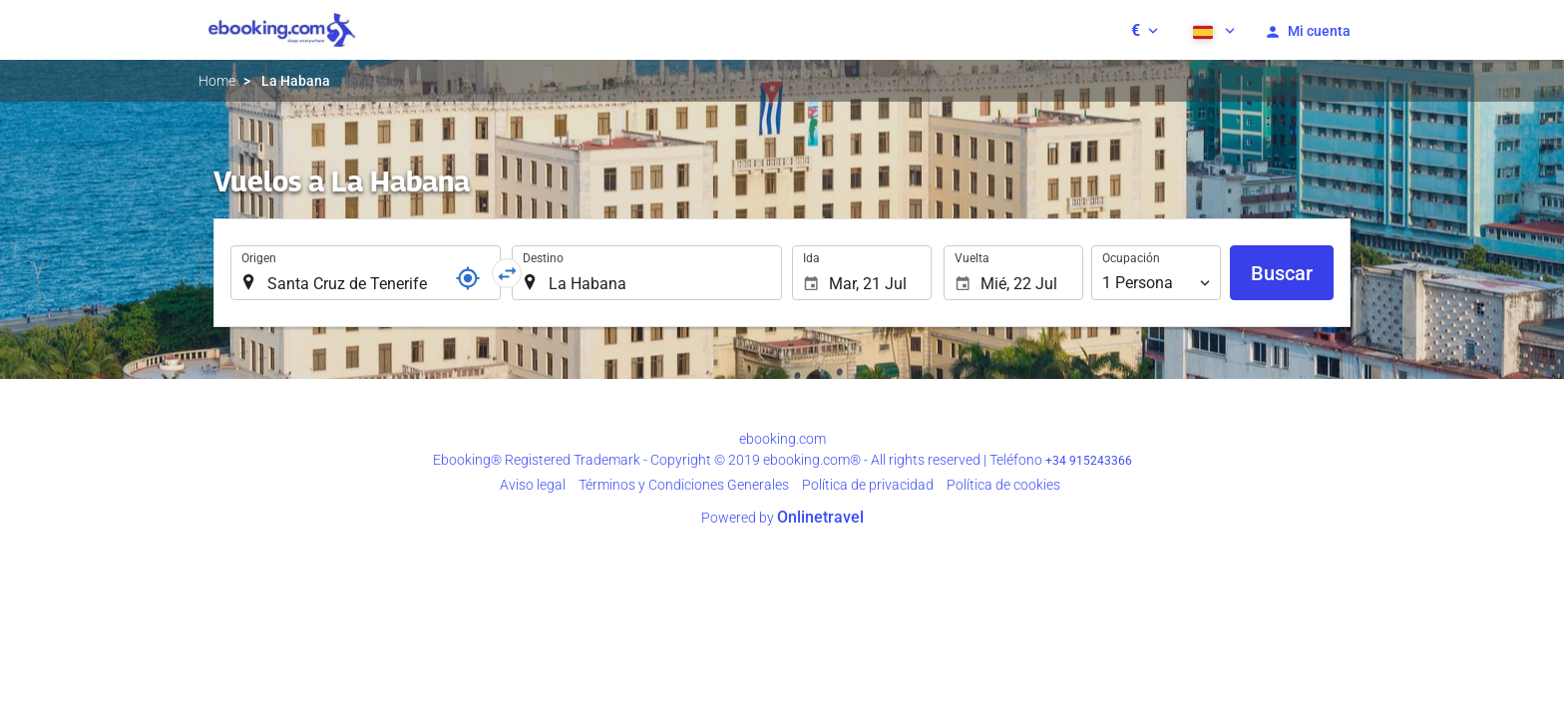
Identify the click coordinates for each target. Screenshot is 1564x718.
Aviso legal (533, 485)
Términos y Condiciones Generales (684, 485)
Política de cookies (1003, 485)
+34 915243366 (1088, 461)
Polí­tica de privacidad (868, 485)
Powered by (782, 518)
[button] (1144, 30)
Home (216, 81)
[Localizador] (468, 278)
